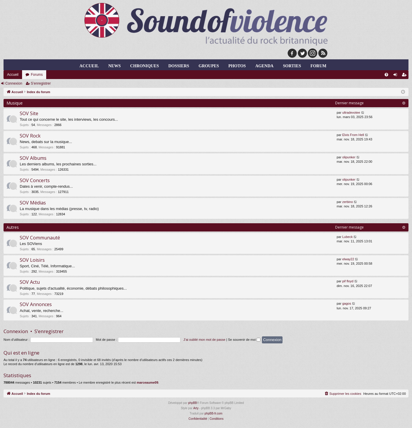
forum (318, 65)
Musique (14, 103)
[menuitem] (386, 74)
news (114, 65)
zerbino (347, 202)
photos (237, 65)
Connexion (13, 83)
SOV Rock (30, 135)
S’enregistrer (41, 83)
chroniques (144, 65)
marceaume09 (147, 382)
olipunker (348, 157)
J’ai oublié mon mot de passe (204, 339)
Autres (12, 227)
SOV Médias (33, 202)
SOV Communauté (40, 237)
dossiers (178, 65)
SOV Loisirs (32, 260)
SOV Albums (33, 158)
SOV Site (29, 113)
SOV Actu (30, 282)
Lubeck (347, 237)
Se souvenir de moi (244, 339)
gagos (346, 303)
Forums (37, 75)
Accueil (89, 65)
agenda (264, 65)
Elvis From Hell (353, 135)
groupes (209, 65)
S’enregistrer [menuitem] (405, 76)
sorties (292, 65)
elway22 (348, 259)
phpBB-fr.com (213, 413)
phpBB (192, 402)
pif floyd (347, 281)
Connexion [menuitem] (396, 76)
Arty (196, 408)
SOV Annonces (36, 304)
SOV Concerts (35, 180)
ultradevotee (351, 112)
